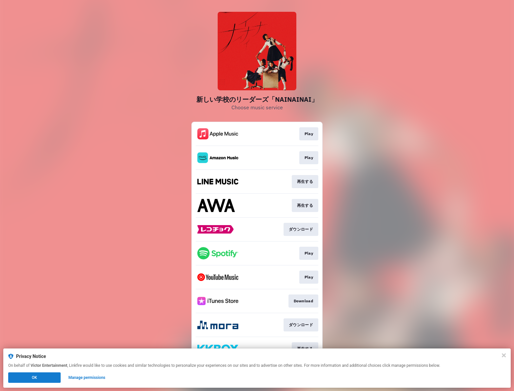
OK (34, 377)
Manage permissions (87, 377)
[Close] (504, 355)
